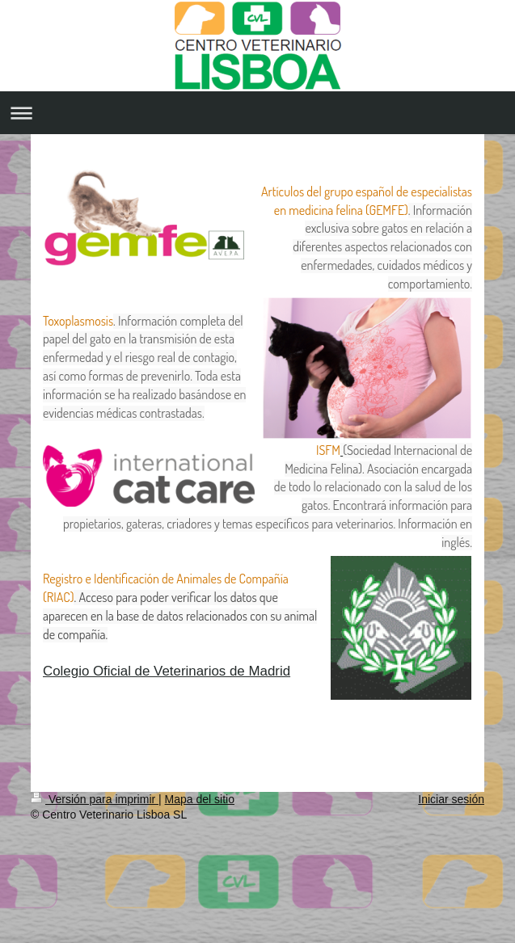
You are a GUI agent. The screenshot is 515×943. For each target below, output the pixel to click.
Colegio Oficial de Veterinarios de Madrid (166, 671)
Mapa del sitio (199, 799)
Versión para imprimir (94, 799)
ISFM (328, 450)
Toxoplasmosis (78, 321)
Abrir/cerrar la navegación (257, 112)
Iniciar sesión (451, 799)
